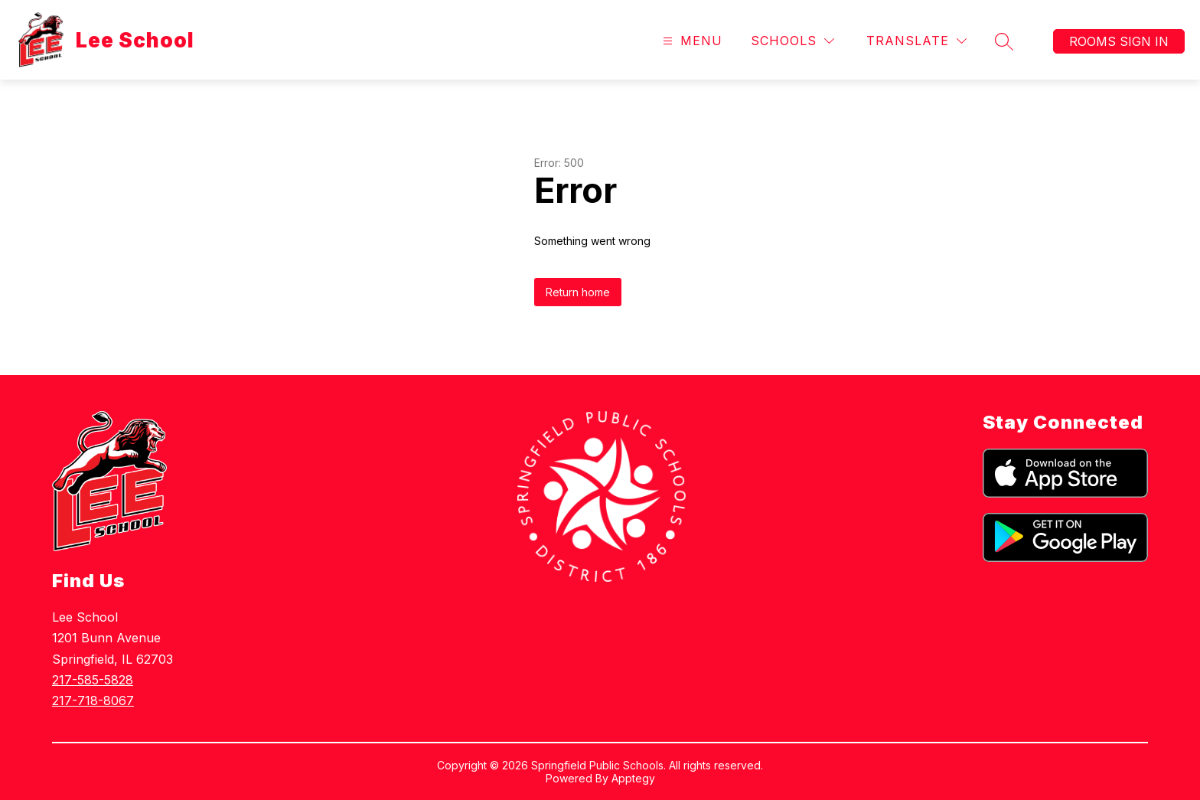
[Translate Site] (916, 41)
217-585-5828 (92, 679)
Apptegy (633, 778)
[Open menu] (690, 41)
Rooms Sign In (1119, 41)
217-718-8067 (93, 700)
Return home (578, 292)
